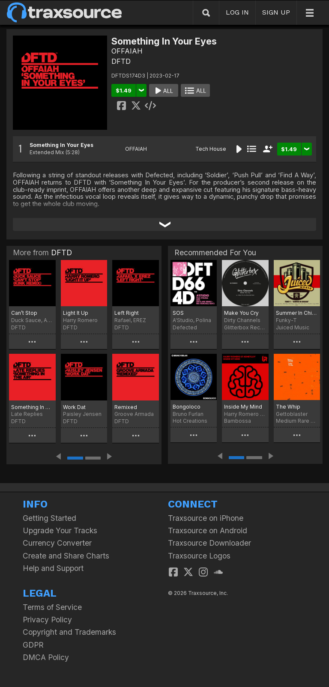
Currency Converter (57, 542)
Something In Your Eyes (61, 145)
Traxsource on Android (207, 530)
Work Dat (74, 407)
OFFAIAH (127, 51)
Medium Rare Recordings (297, 421)
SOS (178, 313)
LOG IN (237, 12)
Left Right (126, 313)
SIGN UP (276, 12)
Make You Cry (241, 313)
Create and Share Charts (66, 555)
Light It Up (75, 313)
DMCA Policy (46, 657)
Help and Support (53, 568)
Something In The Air (32, 407)
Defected (185, 327)
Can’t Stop (24, 313)
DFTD (121, 61)
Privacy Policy (47, 619)
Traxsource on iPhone (205, 518)
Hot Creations (190, 421)
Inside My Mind (243, 406)
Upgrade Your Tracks (60, 530)
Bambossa (237, 421)
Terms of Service (52, 607)
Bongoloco (186, 406)
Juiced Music (292, 327)
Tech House (210, 149)
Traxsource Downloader (209, 542)
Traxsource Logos (199, 555)
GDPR (33, 644)
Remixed (125, 407)
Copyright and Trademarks (69, 631)
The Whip (288, 406)
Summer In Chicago (297, 313)
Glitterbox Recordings (245, 327)
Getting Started (49, 518)
